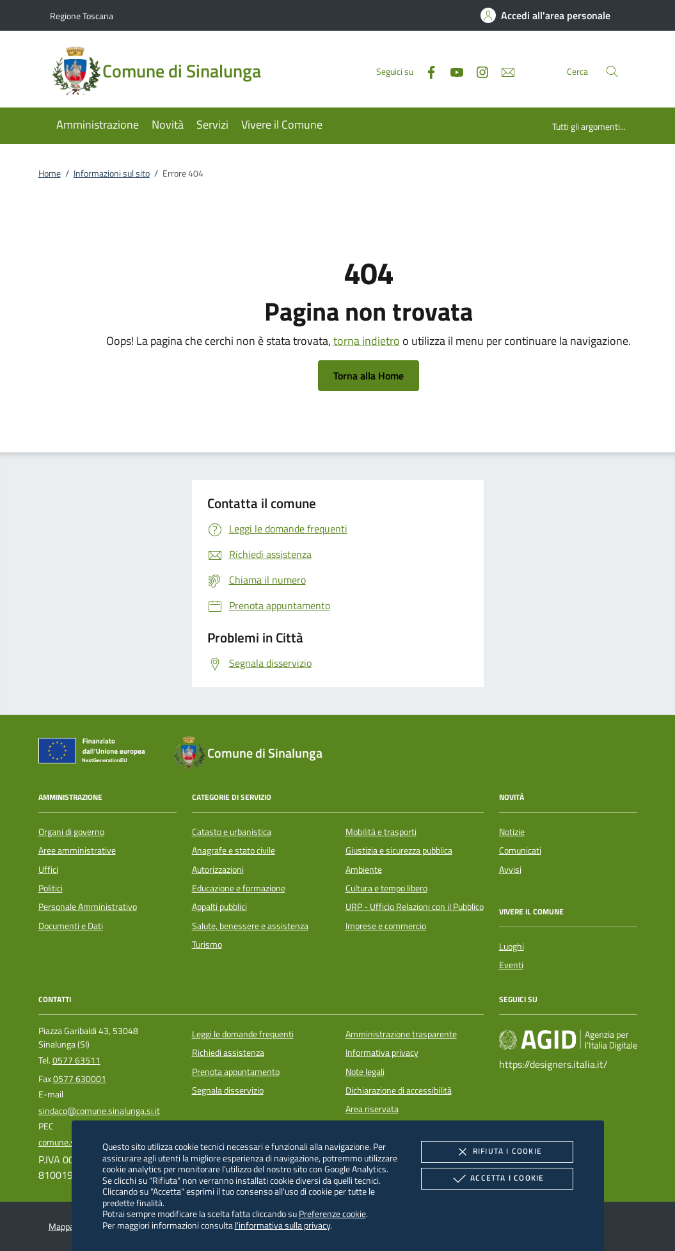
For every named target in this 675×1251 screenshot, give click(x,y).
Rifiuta (497, 1152)
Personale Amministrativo (87, 907)
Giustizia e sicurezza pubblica (398, 850)
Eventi (511, 965)
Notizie (512, 832)
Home (49, 173)
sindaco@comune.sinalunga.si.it (99, 1111)
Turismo (207, 944)
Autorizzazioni (218, 870)
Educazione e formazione (238, 888)
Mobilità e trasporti (381, 832)
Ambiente (363, 870)
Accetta (497, 1178)
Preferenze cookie (332, 1213)
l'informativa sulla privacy (282, 1225)
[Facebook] (426, 70)
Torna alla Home (368, 375)
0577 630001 (79, 1079)
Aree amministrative (77, 850)
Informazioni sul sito (112, 173)
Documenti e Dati (70, 926)
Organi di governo (71, 832)
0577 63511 (76, 1060)
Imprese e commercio (385, 926)
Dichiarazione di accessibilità (398, 1090)
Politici (50, 888)
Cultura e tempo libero (386, 888)
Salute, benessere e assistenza (250, 926)
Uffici (48, 870)
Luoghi (511, 946)
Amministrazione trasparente (401, 1034)
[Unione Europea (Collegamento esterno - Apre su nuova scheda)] (95, 753)
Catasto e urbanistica (231, 832)
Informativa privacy (381, 1053)
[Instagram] (477, 70)
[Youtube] (452, 70)
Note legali (365, 1072)
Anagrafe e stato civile (233, 850)
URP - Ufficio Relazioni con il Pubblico (414, 907)
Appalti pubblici (219, 907)
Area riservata (372, 1109)
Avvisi (510, 870)
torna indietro (366, 340)
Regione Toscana (81, 15)
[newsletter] (503, 70)
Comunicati (520, 850)
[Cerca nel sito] (612, 71)
